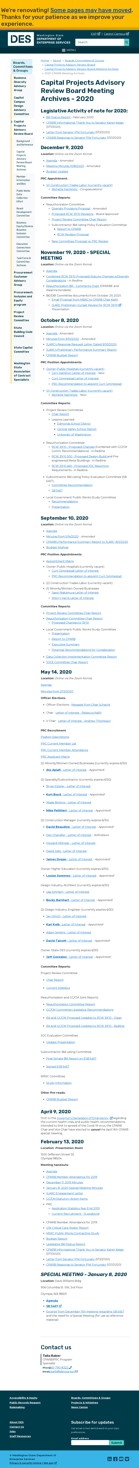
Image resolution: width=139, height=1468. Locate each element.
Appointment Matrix (60, 561)
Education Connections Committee (24, 248)
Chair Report (60, 414)
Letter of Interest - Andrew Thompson (84, 721)
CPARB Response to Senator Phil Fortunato (76, 137)
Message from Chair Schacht (90, 704)
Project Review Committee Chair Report (79, 219)
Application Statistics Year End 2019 (76, 1208)
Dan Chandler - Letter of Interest (68, 835)
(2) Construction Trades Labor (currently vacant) (79, 185)
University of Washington (74, 434)
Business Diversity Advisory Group (20, 84)
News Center (79, 1407)
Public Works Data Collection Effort (23, 196)
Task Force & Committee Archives (24, 262)
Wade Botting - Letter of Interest (68, 802)
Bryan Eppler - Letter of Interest (68, 786)
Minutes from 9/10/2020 (62, 339)
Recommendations (65, 501)
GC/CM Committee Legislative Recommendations (79, 1009)
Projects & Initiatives (84, 1402)
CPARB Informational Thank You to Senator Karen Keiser (85, 122)
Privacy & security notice (26, 1463)
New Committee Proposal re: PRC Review (80, 241)
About (57, 60)
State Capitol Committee (23, 349)
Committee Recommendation (72, 485)
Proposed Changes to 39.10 (70, 622)
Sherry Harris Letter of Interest (73, 598)
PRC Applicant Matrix (55, 756)
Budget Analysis (57, 547)
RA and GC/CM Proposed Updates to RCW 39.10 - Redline (85, 1026)
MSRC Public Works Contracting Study (72, 1233)
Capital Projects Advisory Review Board (23, 127)
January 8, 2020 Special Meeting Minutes (74, 1188)
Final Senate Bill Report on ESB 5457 (71, 1058)
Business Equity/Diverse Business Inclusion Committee (25, 230)
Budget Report (56, 1238)
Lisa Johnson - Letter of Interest (67, 892)
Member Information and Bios (23, 180)
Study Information (59, 1083)
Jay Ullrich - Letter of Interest (66, 916)
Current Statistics (58, 988)
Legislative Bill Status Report (65, 1244)
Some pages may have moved (90, 10)
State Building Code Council (23, 332)
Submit (116, 1442)
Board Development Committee (24, 212)
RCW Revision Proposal (73, 234)
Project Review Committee (21, 316)
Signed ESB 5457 (57, 1066)
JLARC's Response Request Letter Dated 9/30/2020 (81, 344)
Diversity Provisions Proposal (71, 208)
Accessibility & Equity (23, 1398)
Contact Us (17, 1427)
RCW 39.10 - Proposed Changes (73, 447)
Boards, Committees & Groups (23, 67)
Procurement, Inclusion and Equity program (23, 298)
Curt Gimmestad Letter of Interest (75, 378)
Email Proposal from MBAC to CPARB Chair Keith (85, 299)
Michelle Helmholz (65, 189)
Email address (80, 1438)
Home (45, 60)
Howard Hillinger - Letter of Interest (71, 843)
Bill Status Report (58, 117)
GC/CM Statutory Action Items (66, 1198)
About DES (17, 1422)
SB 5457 (57, 490)
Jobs (13, 1431)
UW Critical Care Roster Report (67, 1227)
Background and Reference (25, 143)
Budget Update (57, 171)
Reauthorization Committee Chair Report (74, 618)
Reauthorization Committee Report (70, 1004)
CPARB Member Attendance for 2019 (71, 1177)
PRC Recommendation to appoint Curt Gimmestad (87, 384)
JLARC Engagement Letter (64, 1193)
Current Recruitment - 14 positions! (75, 1213)
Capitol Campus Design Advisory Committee (21, 106)
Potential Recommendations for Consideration (83, 650)
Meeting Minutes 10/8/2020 (65, 166)
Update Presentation (60, 1042)
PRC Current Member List (58, 743)
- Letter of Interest (66, 770)
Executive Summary (66, 644)
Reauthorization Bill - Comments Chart (72, 286)
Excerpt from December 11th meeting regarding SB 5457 (85, 1311)
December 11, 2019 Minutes (64, 1182)
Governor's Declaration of (85, 1118)
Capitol (116, 33)
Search (127, 43)
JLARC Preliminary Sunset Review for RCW (86, 305)
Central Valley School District (77, 429)
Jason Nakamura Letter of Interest (75, 592)
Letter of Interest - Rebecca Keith (79, 712)
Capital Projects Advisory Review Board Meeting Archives (24, 160)
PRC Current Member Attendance (64, 750)
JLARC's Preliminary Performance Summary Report (81, 349)
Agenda (51, 160)
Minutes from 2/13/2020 (57, 691)
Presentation (61, 507)
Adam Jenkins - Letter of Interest (68, 932)
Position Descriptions (55, 737)
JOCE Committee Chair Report (67, 662)
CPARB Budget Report (62, 355)
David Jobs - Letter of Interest (66, 851)
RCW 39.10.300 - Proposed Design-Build (79, 456)
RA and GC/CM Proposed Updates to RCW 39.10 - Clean (84, 1017)
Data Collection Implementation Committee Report (81, 656)
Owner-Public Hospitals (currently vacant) (75, 369)
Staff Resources (20, 1436)
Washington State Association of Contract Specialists (22, 371)
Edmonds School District (74, 423)
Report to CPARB (69, 229)
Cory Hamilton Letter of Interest (74, 373)
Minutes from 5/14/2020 (62, 536)
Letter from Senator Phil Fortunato (70, 132)
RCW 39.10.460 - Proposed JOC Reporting (80, 466)
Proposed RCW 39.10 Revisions (72, 214)
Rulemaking (17, 1407)
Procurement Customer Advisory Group (23, 278)
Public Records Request (25, 1402)
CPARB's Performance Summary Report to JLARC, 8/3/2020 (87, 542)
